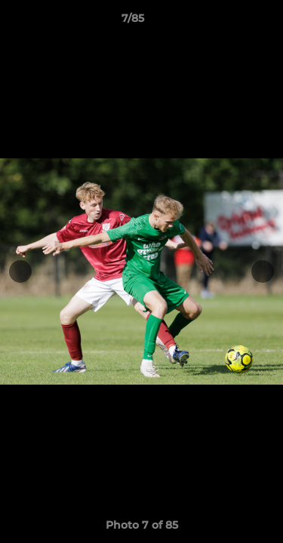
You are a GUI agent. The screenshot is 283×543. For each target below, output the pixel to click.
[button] (229, 22)
